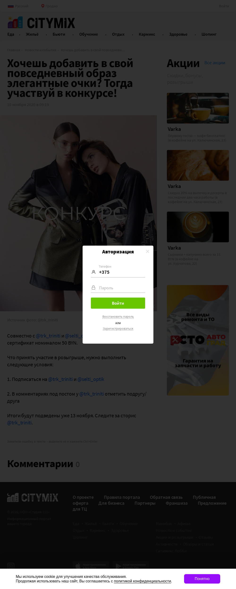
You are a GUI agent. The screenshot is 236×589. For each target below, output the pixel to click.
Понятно (202, 579)
